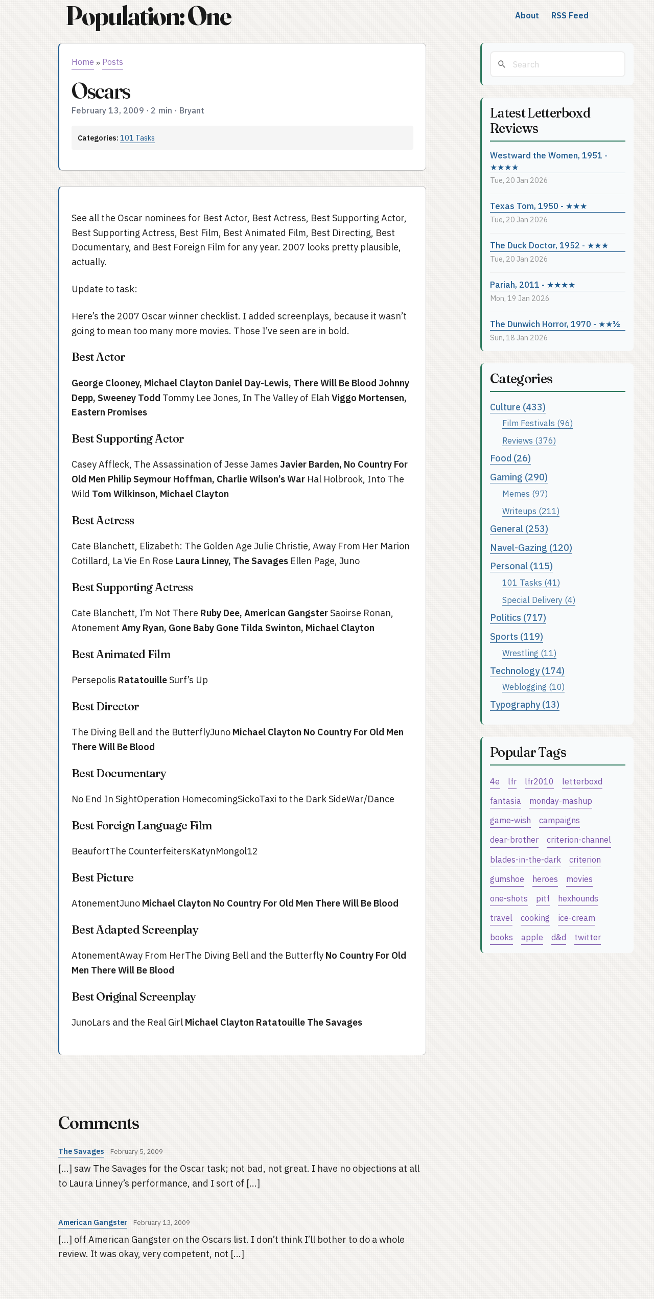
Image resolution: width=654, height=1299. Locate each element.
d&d (558, 937)
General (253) (519, 529)
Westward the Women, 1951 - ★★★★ (549, 161)
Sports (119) (516, 636)
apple (532, 937)
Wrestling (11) (529, 652)
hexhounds (578, 898)
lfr (512, 781)
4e (495, 781)
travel (501, 917)
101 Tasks (137, 138)
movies (579, 878)
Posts (112, 62)
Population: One (148, 16)
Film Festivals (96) (537, 422)
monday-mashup (560, 800)
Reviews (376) (529, 440)
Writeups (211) (530, 510)
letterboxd (582, 781)
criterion (585, 859)
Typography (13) (524, 704)
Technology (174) (527, 671)
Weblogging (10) (533, 686)
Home (83, 62)
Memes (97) (525, 493)
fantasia (505, 800)
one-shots (509, 898)
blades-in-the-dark (525, 859)
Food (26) (510, 458)
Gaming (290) (519, 477)
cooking (535, 917)
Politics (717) (518, 617)
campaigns (559, 820)
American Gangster (92, 1222)
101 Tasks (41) (531, 582)
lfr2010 (539, 781)
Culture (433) (518, 407)
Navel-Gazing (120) (531, 547)
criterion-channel (579, 839)
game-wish (510, 820)
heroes (545, 878)
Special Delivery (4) (538, 599)
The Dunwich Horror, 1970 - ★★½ (555, 323)
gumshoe (507, 878)
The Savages (81, 1151)
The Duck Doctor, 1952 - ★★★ (549, 245)
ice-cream (576, 917)
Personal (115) (521, 566)
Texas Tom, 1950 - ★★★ (538, 205)
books (501, 937)
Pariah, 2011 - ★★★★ (532, 284)
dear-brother (514, 839)
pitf (543, 898)
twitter (587, 937)
